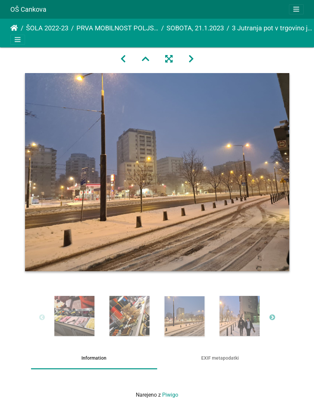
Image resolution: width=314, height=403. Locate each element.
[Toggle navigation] (296, 9)
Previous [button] (42, 317)
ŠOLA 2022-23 (47, 28)
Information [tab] (93, 358)
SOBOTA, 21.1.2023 (195, 28)
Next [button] (272, 317)
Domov (14, 28)
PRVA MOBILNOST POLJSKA (117, 28)
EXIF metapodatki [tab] (220, 358)
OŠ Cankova (28, 9)
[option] (74, 316)
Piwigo (170, 395)
